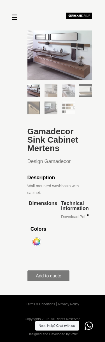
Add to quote (48, 275)
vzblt (74, 334)
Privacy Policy (68, 304)
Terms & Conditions (40, 304)
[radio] (36, 242)
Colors (38, 229)
